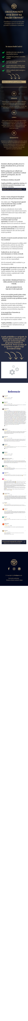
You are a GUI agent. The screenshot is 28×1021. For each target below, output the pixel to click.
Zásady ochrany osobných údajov (14, 580)
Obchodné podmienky (13, 578)
